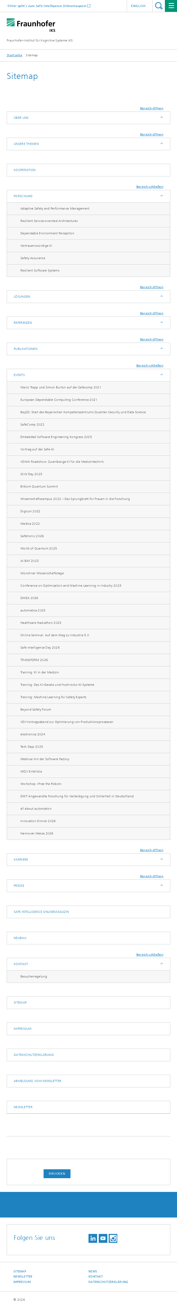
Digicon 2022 (30, 511)
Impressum (23, 1029)
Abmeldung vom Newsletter (37, 1081)
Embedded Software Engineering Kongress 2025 (56, 437)
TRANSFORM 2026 (34, 660)
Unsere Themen (26, 144)
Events (19, 375)
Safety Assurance (32, 258)
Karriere (21, 859)
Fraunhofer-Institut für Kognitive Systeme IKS (40, 40)
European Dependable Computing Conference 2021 (59, 400)
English (138, 6)
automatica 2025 (33, 610)
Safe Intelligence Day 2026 (40, 647)
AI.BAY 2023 (29, 561)
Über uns (21, 118)
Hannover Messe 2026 (37, 833)
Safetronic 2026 (32, 536)
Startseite (14, 55)
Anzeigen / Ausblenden (161, 118)
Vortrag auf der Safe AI (37, 449)
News (93, 1271)
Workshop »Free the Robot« (41, 784)
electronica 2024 (32, 734)
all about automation (36, 808)
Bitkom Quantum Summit (39, 486)
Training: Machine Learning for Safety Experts (53, 697)
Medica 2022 (30, 524)
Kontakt (21, 964)
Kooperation (25, 170)
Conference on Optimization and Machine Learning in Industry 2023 (70, 585)
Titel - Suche (159, 6)
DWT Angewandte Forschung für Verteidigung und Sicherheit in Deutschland (77, 796)
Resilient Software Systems (39, 270)
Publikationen (25, 349)
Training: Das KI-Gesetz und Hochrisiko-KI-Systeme (57, 685)
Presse (19, 886)
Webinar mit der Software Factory (44, 759)
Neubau (20, 938)
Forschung (23, 196)
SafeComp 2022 (32, 424)
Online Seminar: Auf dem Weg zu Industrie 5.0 (54, 635)
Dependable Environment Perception (47, 233)
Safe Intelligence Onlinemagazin (41, 912)
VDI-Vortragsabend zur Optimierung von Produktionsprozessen (66, 722)
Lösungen (22, 296)
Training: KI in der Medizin (39, 672)
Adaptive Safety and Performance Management (55, 208)
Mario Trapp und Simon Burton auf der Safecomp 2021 (60, 387)
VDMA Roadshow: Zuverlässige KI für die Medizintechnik (62, 462)
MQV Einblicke (31, 771)
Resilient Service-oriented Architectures (49, 221)
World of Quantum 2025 (38, 548)
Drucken (57, 1173)
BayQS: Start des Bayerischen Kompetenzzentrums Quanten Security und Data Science (83, 412)
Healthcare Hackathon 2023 (41, 623)
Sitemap (20, 1002)
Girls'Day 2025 (31, 474)
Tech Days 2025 (31, 747)
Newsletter (23, 1107)
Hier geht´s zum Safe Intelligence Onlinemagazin (48, 6)
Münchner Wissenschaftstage (42, 573)
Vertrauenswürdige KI (36, 246)
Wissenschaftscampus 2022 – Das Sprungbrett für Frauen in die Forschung (75, 499)
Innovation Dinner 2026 (38, 821)
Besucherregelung (33, 976)
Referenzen (23, 323)
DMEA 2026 (29, 598)
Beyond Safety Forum (35, 709)
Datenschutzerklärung (34, 1055)
